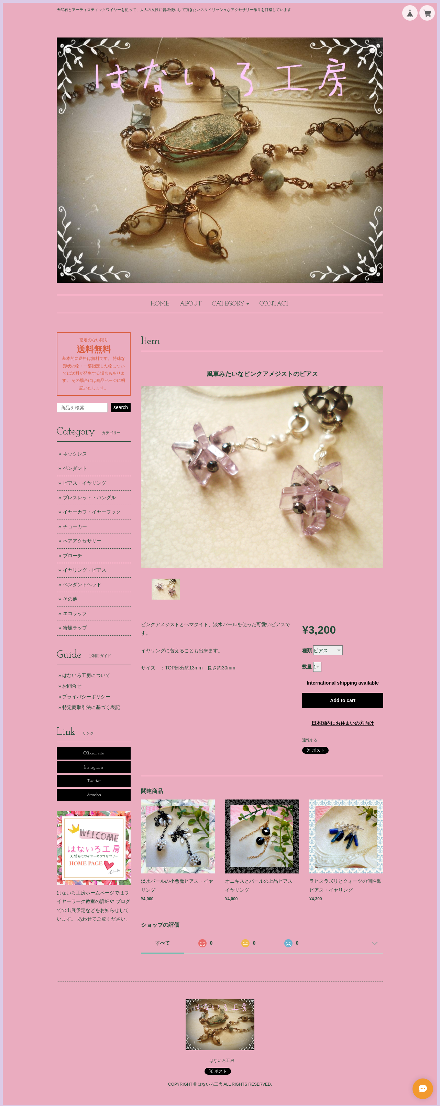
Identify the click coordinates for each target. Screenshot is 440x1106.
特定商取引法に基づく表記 (91, 707)
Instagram (93, 767)
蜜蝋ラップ (75, 628)
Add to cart (342, 700)
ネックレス (75, 454)
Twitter (94, 781)
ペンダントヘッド (82, 584)
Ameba (94, 794)
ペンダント (75, 468)
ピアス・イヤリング (84, 483)
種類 (307, 650)
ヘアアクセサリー (82, 541)
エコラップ (75, 613)
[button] (230, 304)
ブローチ (72, 555)
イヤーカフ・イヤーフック (92, 512)
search (120, 407)
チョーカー (75, 526)
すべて (162, 943)
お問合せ (71, 686)
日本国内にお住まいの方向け (342, 723)
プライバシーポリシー (86, 696)
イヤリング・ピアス (84, 570)
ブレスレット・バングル (89, 497)
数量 (307, 666)
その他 (70, 599)
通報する (309, 740)
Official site (93, 753)
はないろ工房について (86, 675)
